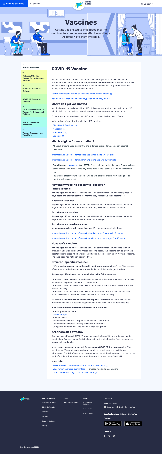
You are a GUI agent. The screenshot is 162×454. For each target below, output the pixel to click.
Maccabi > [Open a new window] (57, 129)
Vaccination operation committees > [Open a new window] (70, 369)
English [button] (148, 4)
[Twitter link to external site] (114, 436)
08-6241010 (114, 403)
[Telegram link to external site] (109, 436)
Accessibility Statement (87, 403)
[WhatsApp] (130, 407)
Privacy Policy (88, 413)
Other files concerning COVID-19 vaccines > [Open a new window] (73, 372)
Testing (44, 426)
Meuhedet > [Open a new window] (58, 132)
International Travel (49, 402)
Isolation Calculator (71, 402)
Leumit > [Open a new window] (57, 136)
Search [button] (36, 3)
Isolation (45, 416)
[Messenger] (109, 407)
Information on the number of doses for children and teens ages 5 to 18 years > (89, 238)
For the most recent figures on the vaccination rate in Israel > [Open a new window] (80, 93)
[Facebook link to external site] (105, 436)
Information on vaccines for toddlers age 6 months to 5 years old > (83, 155)
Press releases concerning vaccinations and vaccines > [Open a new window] (79, 365)
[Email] (119, 407)
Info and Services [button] (15, 3)
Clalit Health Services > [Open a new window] (63, 125)
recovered (73, 165)
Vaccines (45, 412)
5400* (106, 403)
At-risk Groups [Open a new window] (60, 314)
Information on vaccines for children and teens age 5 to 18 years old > (85, 160)
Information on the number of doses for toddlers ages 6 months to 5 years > (87, 233)
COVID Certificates (48, 407)
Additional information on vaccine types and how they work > (81, 99)
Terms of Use (87, 409)
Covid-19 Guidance (48, 421)
